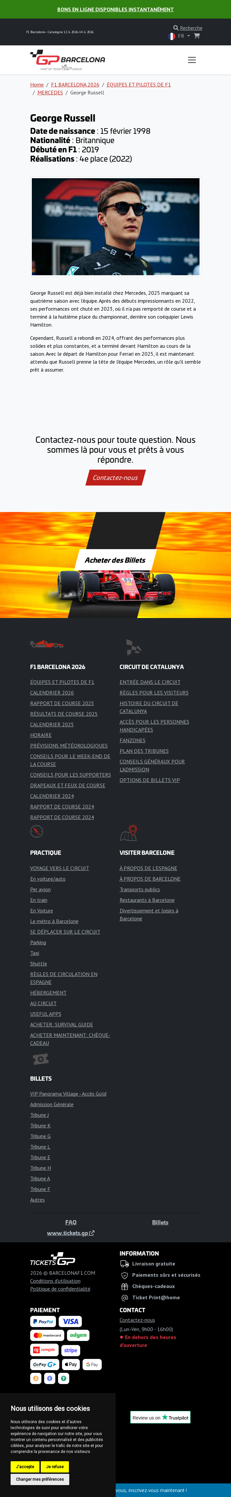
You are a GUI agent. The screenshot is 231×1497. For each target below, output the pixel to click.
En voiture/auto (48, 878)
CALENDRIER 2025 (52, 724)
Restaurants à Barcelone (147, 900)
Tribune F (40, 1189)
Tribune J (39, 1114)
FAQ (71, 1222)
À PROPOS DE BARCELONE (150, 878)
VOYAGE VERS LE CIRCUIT (59, 868)
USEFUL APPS (45, 1013)
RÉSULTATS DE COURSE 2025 (64, 713)
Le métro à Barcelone (54, 921)
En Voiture (41, 910)
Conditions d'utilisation (55, 1280)
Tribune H (40, 1167)
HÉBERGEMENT (48, 992)
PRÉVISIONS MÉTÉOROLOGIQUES (69, 745)
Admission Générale (52, 1104)
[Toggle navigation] (192, 60)
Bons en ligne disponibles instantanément (115, 9)
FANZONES (132, 740)
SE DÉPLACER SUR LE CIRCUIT (65, 931)
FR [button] (177, 36)
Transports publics (140, 889)
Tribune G (40, 1136)
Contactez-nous (115, 477)
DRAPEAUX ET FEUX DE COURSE (67, 785)
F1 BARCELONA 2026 (75, 84)
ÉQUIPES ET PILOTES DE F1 (139, 84)
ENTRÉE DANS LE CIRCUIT (150, 682)
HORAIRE (41, 735)
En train (38, 900)
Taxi (34, 953)
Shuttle (38, 963)
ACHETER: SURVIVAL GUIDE (61, 1024)
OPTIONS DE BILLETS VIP (150, 780)
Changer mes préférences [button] (40, 1479)
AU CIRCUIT (43, 1003)
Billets (160, 1222)
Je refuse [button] (55, 1467)
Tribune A (40, 1178)
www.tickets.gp (70, 1233)
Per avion (40, 889)
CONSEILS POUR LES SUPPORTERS (70, 774)
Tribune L (40, 1146)
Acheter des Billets (115, 560)
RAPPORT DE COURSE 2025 (62, 703)
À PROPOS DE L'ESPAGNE (148, 868)
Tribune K (40, 1125)
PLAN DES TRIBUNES (144, 751)
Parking (38, 942)
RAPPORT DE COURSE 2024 (62, 806)
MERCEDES (50, 92)
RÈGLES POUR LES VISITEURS (154, 692)
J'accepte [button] (25, 1467)
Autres (37, 1199)
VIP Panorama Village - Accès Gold (68, 1093)
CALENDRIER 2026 (52, 692)
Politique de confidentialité (60, 1288)
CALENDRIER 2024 (52, 796)
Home (37, 84)
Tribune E (40, 1157)
